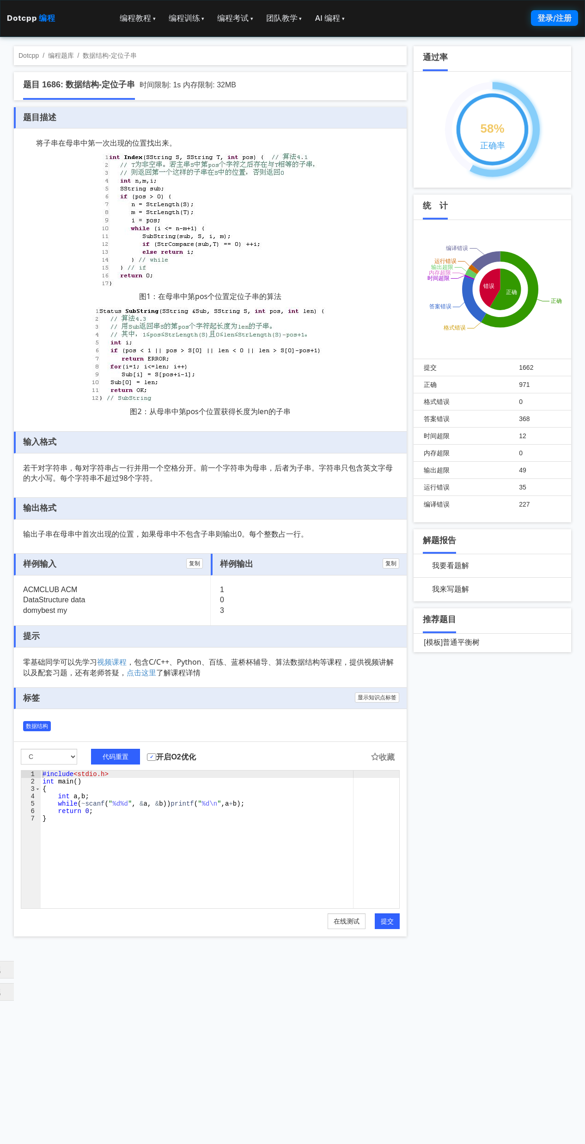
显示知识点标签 (377, 697)
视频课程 (112, 662)
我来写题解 (450, 589)
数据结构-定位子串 (110, 55)
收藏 (383, 757)
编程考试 (235, 18)
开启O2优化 (175, 757)
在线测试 (347, 921)
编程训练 (187, 18)
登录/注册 (554, 18)
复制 (194, 563)
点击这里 (141, 672)
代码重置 (115, 756)
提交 (387, 921)
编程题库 (61, 55)
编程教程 (138, 18)
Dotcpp (31, 18)
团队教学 (284, 18)
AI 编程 (329, 18)
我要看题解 (450, 565)
